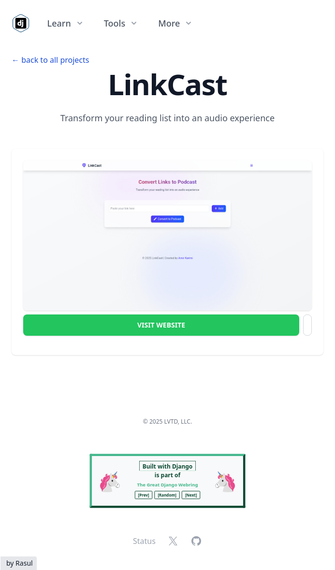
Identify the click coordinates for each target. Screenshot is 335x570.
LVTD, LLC (177, 421)
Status (144, 541)
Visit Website (161, 324)
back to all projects (55, 60)
